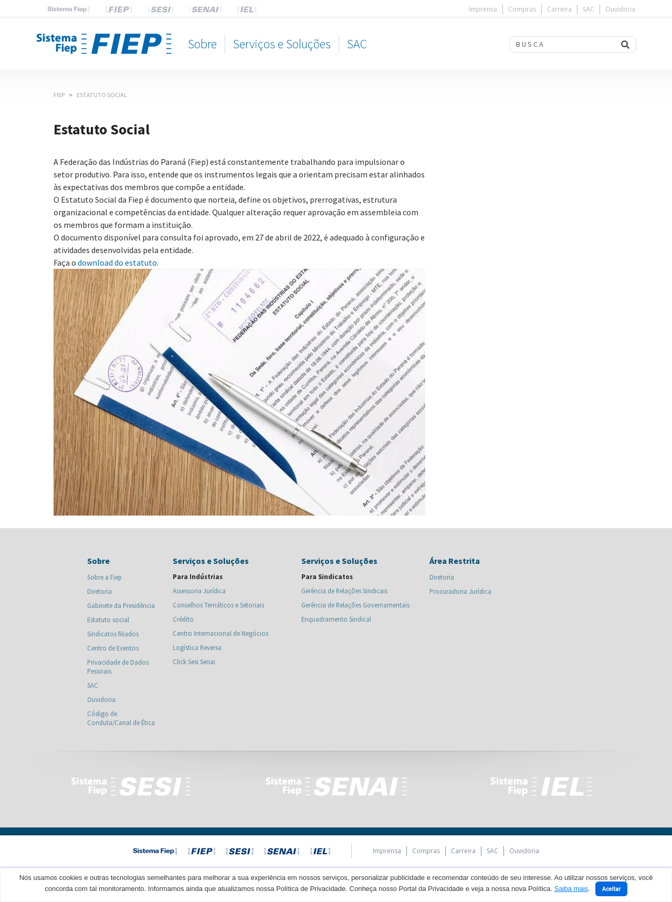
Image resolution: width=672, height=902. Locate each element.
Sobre (202, 44)
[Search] (562, 44)
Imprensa (483, 9)
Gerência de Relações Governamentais (355, 605)
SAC (588, 9)
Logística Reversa (197, 647)
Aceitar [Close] (611, 889)
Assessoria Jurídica (199, 590)
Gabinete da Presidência (121, 605)
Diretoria (99, 591)
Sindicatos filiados (113, 634)
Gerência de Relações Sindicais (344, 590)
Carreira (559, 9)
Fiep (59, 95)
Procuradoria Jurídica (460, 591)
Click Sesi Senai (194, 661)
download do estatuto (117, 262)
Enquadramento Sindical (336, 619)
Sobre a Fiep (104, 577)
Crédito (183, 619)
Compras (522, 9)
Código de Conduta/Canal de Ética (121, 718)
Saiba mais (571, 889)
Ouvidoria (620, 9)
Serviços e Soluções (282, 44)
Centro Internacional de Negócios (220, 633)
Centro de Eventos (113, 648)
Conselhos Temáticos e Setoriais (218, 605)
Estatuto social (108, 619)
